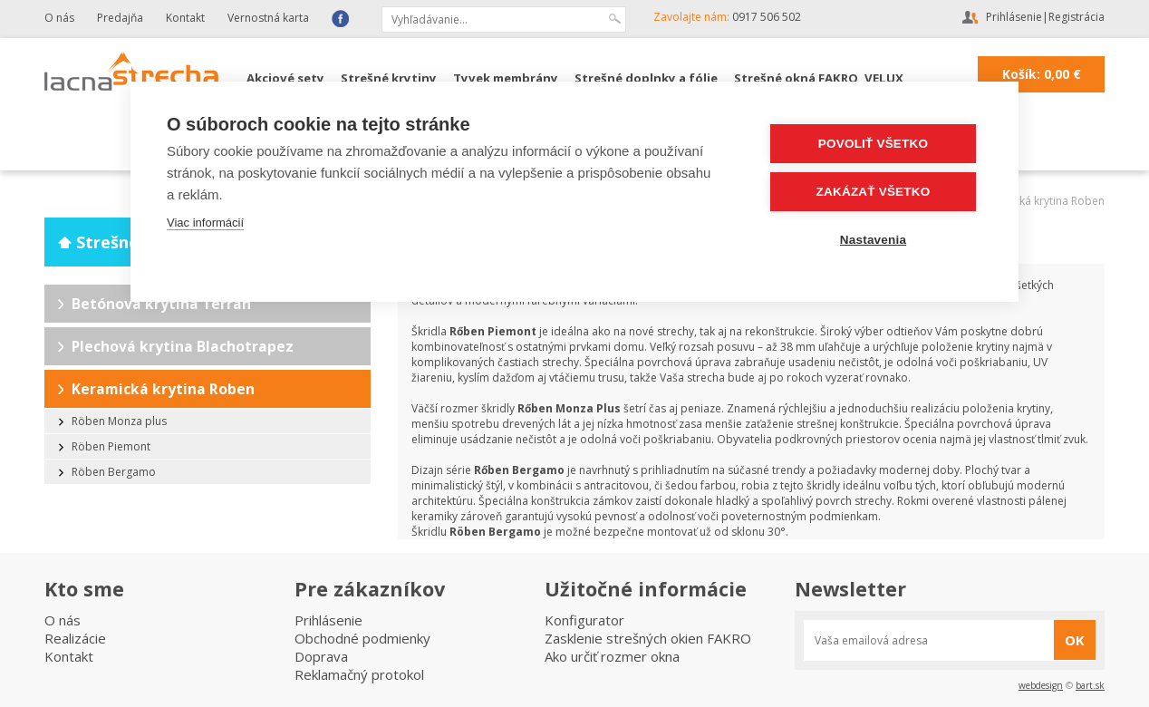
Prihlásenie (1014, 16)
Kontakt (185, 17)
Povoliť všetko (873, 143)
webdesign (1041, 685)
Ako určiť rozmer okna (612, 656)
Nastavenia (873, 240)
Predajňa (120, 17)
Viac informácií (205, 222)
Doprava (321, 656)
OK (1075, 640)
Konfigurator (584, 620)
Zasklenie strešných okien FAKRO (648, 638)
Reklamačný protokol (359, 674)
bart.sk (1090, 685)
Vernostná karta (268, 17)
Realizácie (75, 638)
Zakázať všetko (873, 192)
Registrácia (1076, 16)
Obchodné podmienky (362, 638)
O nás (59, 17)
